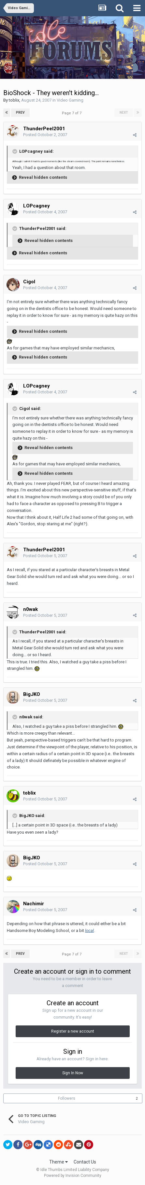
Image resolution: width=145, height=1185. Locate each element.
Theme (58, 1161)
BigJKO (31, 694)
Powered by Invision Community (72, 1175)
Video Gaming (70, 100)
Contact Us (85, 1161)
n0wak (30, 609)
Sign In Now (72, 1073)
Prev (20, 112)
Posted (45, 134)
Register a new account (72, 1031)
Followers (66, 1098)
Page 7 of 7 (72, 113)
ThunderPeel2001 (44, 129)
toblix (14, 100)
